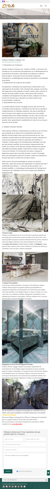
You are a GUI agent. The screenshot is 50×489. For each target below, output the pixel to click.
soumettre (8, 471)
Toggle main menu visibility (41, 5)
